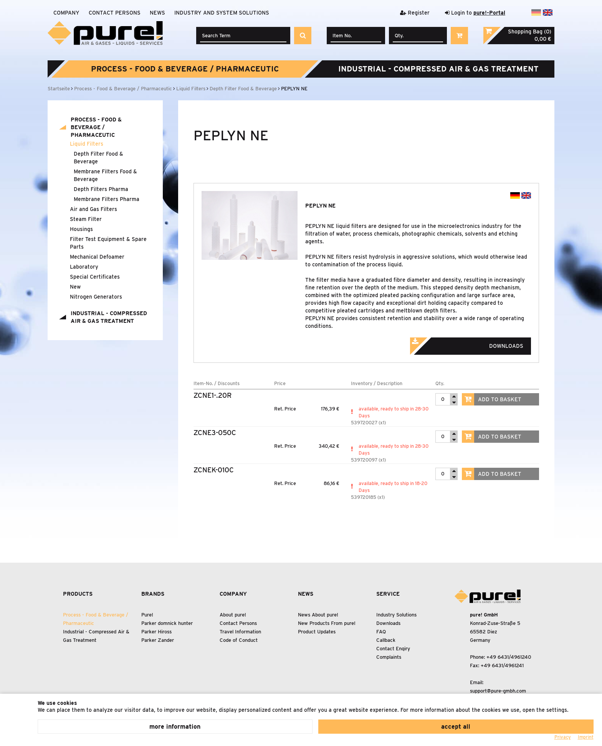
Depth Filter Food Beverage (98, 157)
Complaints (388, 657)
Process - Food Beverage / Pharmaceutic (185, 68)
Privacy (562, 737)
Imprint (586, 737)
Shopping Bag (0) (529, 31)
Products (78, 594)
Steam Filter (86, 219)
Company (66, 13)
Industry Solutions (396, 615)
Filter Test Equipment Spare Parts (108, 243)
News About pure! (318, 615)
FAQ (381, 632)
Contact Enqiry (393, 648)
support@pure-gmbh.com (498, 691)
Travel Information (240, 632)
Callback (385, 640)
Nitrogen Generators (96, 297)
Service (388, 594)
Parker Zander (157, 640)
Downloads (477, 343)
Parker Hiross (156, 632)
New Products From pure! (327, 623)
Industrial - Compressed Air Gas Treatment (438, 68)
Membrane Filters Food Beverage (105, 175)
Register (415, 13)
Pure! (147, 615)
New (75, 287)
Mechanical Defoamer (97, 257)
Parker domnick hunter (167, 623)
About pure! (233, 615)
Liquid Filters (86, 144)
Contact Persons (115, 13)
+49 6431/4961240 (508, 657)
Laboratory (84, 267)
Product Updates (317, 632)
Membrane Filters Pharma (106, 199)
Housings (81, 229)
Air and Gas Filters (93, 209)
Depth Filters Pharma (101, 189)
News (157, 13)
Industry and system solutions (221, 13)
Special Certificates (95, 277)
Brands (152, 594)
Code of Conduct (239, 640)
